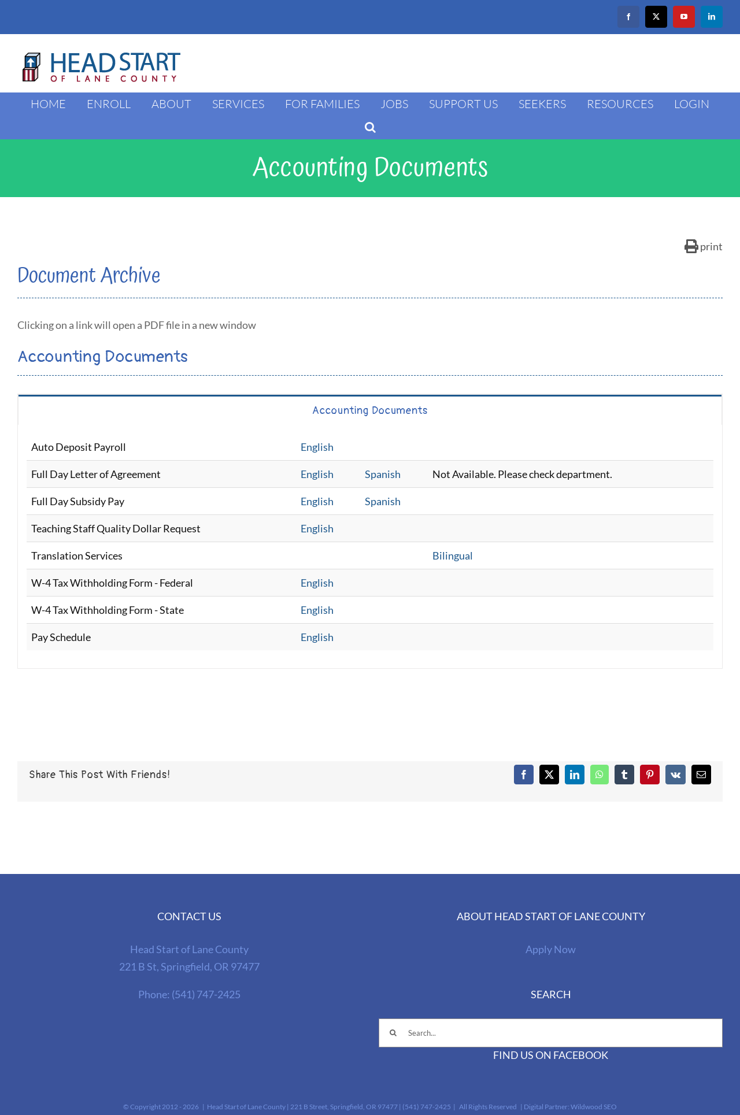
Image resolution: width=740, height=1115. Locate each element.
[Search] (393, 1032)
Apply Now (551, 949)
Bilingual (452, 555)
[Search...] (551, 1032)
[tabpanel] (370, 547)
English (317, 446)
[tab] (370, 410)
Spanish (383, 474)
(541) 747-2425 (206, 994)
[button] (370, 127)
